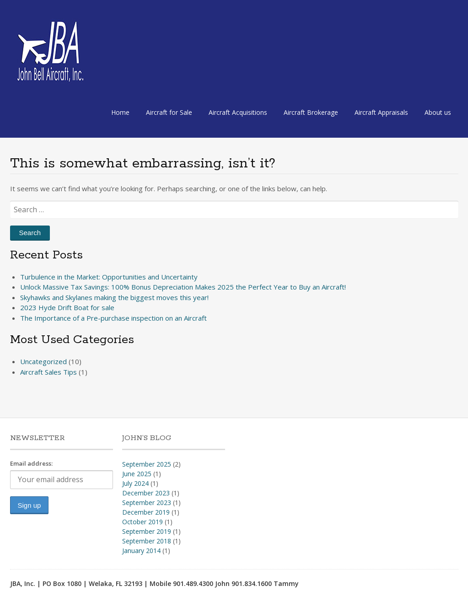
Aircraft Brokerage (311, 112)
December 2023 (146, 493)
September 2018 (146, 541)
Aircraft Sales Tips (48, 371)
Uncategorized (43, 361)
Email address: (31, 463)
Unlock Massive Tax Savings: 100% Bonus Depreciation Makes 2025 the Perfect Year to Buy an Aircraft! (183, 286)
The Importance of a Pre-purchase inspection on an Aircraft (113, 317)
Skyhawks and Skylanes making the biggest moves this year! (114, 297)
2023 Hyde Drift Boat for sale (67, 307)
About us (438, 112)
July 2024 (135, 483)
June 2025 (136, 473)
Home (120, 112)
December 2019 (146, 512)
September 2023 (146, 502)
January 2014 (141, 550)
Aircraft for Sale (169, 112)
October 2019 (142, 521)
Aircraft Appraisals (381, 112)
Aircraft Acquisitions (238, 112)
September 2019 (146, 531)
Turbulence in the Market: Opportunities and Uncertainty (109, 276)
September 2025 (146, 464)
